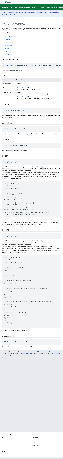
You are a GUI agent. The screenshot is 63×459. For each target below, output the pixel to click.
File (17, 87)
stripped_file (9, 42)
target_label (8, 45)
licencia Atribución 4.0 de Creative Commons (48, 351)
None (23, 87)
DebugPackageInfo (10, 36)
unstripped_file (9, 54)
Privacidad (12, 452)
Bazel (3, 20)
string (6, 162)
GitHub (3, 440)
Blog (3, 437)
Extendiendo (10, 20)
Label (5, 145)
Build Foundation (6, 12)
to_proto (7, 51)
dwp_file (7, 39)
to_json (7, 48)
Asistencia (35, 437)
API (15, 20)
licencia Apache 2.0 (26, 353)
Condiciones (5, 452)
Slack (33, 442)
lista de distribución (46, 12)
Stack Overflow (36, 445)
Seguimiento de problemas (39, 440)
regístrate (12, 14)
